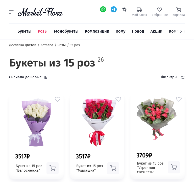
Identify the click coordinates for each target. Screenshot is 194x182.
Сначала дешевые (25, 77)
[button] (11, 12)
